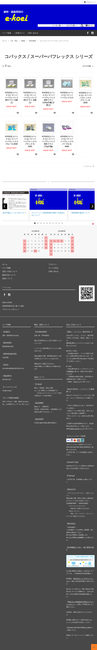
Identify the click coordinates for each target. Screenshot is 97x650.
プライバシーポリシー (10, 309)
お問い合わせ (33, 33)
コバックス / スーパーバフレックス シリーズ (54, 41)
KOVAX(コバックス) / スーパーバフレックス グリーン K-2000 (85, 98)
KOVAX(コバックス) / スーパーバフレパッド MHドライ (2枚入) (11, 98)
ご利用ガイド (19, 33)
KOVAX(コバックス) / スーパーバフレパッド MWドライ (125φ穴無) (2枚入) (48, 99)
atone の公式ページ (77, 429)
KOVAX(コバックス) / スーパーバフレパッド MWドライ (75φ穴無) (48, 141)
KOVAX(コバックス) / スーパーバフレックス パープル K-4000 (67, 141)
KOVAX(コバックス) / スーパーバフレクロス (67, 95)
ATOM (9, 302)
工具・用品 (13, 41)
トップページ (89, 166)
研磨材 (23, 41)
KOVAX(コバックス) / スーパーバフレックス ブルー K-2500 (11, 140)
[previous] (4, 206)
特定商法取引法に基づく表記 (13, 306)
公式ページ (77, 382)
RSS (4, 302)
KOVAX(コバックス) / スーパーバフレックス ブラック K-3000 (30, 141)
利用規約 (70, 371)
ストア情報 (6, 33)
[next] (92, 206)
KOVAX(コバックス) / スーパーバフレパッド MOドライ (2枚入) (30, 98)
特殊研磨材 (32, 41)
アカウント (90, 2)
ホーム (4, 41)
